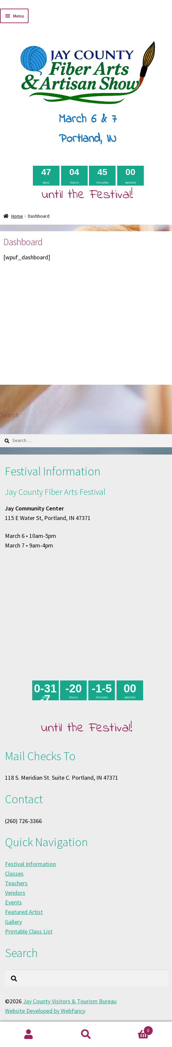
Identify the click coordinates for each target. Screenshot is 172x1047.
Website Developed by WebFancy (45, 1011)
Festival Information (30, 864)
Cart (134, 1029)
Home (17, 216)
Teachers (16, 883)
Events (13, 902)
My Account (28, 1034)
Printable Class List (28, 931)
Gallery (13, 922)
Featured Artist (24, 912)
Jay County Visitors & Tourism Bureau (70, 1001)
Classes (14, 873)
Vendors (15, 892)
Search (86, 1034)
